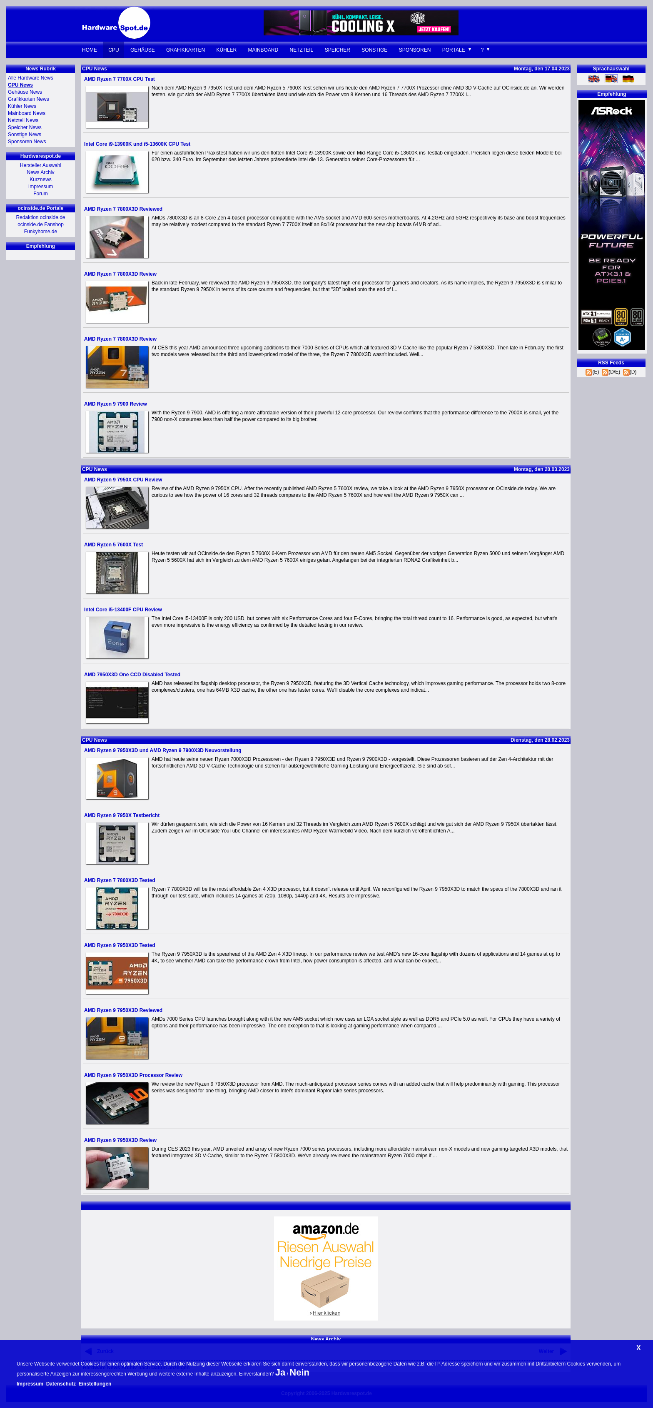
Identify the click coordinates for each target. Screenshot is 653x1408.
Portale (453, 50)
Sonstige (374, 50)
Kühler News (22, 106)
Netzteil (302, 50)
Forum (40, 194)
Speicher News (25, 127)
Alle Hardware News (30, 78)
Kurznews (41, 179)
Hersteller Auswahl (40, 165)
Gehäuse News (25, 92)
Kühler (227, 50)
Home (89, 50)
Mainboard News (26, 113)
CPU (113, 50)
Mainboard (263, 50)
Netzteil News (23, 120)
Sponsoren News (27, 142)
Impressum (40, 186)
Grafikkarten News (28, 99)
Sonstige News (24, 134)
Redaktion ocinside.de (40, 217)
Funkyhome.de (40, 231)
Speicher (337, 50)
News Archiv (40, 172)
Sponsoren (415, 50)
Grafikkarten (185, 50)
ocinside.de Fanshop (40, 224)
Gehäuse (142, 50)
